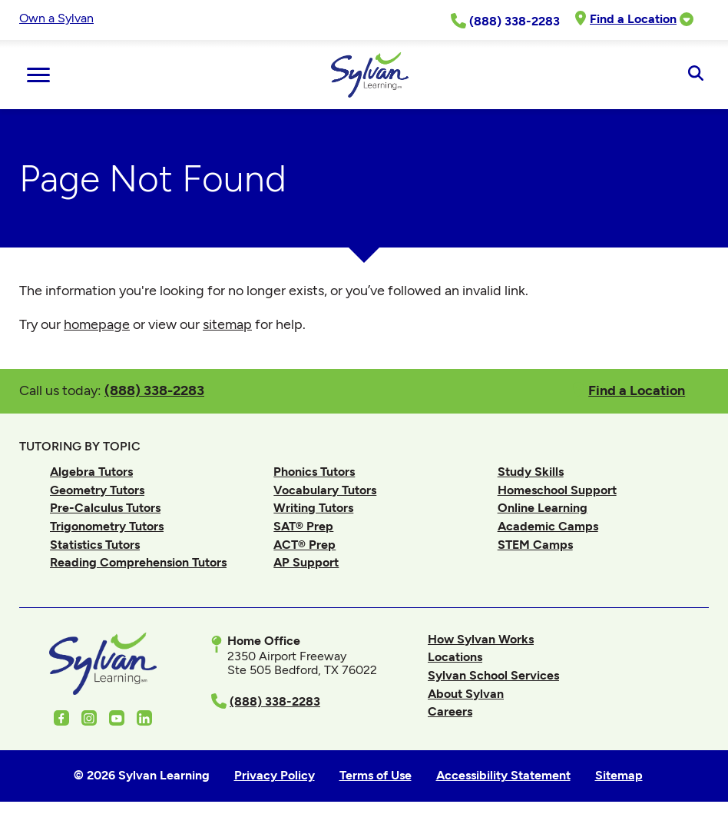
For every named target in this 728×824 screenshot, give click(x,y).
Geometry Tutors (97, 490)
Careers (450, 711)
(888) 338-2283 (154, 390)
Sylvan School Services (493, 675)
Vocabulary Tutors (324, 490)
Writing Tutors (313, 507)
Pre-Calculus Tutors (105, 507)
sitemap (227, 324)
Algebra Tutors (91, 471)
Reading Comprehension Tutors (138, 562)
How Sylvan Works (481, 639)
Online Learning (542, 507)
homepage (97, 324)
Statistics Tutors (95, 544)
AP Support (306, 562)
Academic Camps (548, 526)
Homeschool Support (557, 490)
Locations (455, 657)
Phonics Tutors (314, 471)
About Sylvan (466, 693)
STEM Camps (535, 544)
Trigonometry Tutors (107, 526)
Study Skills (531, 471)
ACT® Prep (304, 544)
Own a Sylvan (56, 18)
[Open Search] (695, 74)
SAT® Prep (303, 526)
